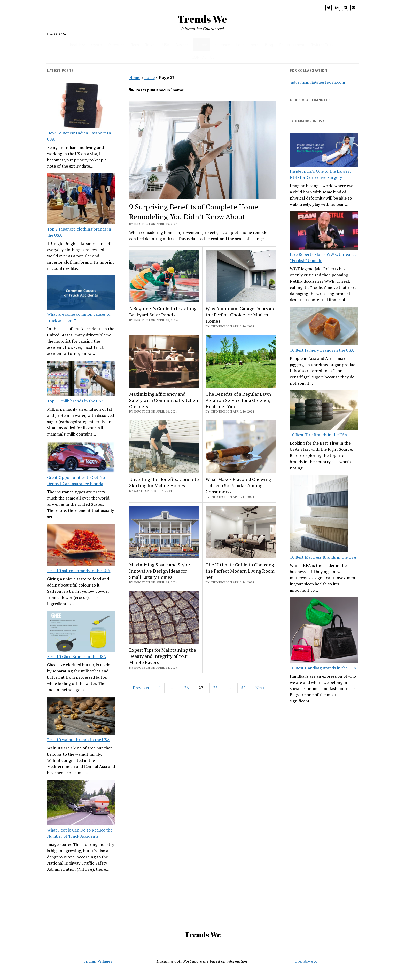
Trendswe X (305, 961)
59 (243, 688)
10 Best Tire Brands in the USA (318, 435)
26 (186, 688)
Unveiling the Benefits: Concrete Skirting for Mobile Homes (164, 482)
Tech (135, 44)
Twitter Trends (323, 44)
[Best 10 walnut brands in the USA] (81, 717)
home (149, 77)
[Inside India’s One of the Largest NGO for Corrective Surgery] (324, 150)
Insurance (221, 44)
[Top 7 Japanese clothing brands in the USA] (81, 199)
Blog (269, 44)
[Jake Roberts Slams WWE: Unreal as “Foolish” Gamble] (324, 231)
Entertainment (292, 44)
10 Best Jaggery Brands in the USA (322, 350)
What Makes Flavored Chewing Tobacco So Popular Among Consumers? (238, 485)
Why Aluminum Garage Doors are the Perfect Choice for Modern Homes (241, 314)
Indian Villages (98, 961)
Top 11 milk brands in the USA (75, 401)
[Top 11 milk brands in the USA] (81, 379)
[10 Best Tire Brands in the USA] (324, 411)
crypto (96, 44)
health (75, 44)
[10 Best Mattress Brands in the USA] (319, 514)
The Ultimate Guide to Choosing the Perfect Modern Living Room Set (240, 570)
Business (182, 44)
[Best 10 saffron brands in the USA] (81, 545)
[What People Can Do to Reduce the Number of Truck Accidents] (81, 803)
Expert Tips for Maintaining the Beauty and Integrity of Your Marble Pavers (162, 656)
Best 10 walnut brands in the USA (78, 739)
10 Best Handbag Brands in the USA (323, 668)
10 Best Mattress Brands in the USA (323, 557)
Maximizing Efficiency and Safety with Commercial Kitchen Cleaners (163, 400)
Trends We (202, 19)
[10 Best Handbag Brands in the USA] (324, 631)
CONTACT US (203, 57)
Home (202, 44)
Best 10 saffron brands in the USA (78, 570)
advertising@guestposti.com (318, 82)
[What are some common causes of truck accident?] (81, 293)
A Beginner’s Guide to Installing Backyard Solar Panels (163, 311)
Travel (150, 44)
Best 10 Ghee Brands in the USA (76, 656)
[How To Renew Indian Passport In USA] (81, 106)
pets (255, 44)
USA (165, 44)
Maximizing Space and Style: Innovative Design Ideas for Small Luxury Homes (159, 570)
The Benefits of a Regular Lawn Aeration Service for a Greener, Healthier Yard (238, 400)
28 (215, 688)
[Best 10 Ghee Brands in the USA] (81, 632)
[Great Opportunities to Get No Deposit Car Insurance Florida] (81, 457)
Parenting (116, 44)
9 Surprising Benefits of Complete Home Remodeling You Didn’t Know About (193, 211)
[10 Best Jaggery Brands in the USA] (324, 327)
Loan (240, 44)
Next (259, 688)
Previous (141, 688)
